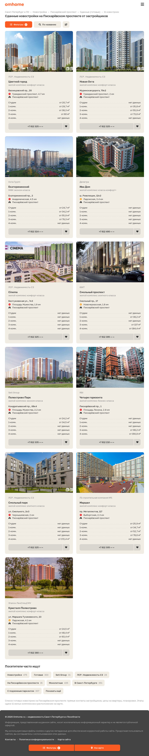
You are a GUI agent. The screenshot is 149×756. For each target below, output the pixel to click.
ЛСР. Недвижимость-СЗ (92, 674)
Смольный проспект (110, 292)
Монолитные (58, 683)
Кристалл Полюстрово (39, 608)
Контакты (10, 739)
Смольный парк (39, 502)
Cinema (39, 292)
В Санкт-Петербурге (88, 683)
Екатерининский (39, 187)
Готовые (41, 674)
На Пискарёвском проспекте (25, 683)
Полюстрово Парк (39, 397)
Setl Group (63, 674)
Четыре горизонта (110, 397)
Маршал (110, 502)
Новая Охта (110, 81)
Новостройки (17, 674)
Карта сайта (64, 739)
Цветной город (39, 81)
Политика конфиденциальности (36, 739)
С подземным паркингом (23, 691)
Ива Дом (110, 187)
